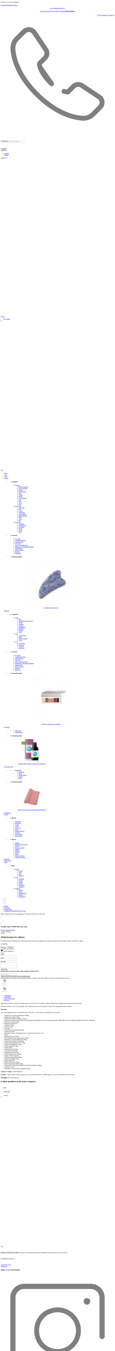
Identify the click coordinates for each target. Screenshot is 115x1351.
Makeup (21, 875)
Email (2, 958)
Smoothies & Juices (22, 886)
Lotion (21, 511)
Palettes (21, 630)
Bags (20, 778)
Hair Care (18, 522)
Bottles (21, 777)
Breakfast (21, 879)
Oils (20, 493)
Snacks (21, 884)
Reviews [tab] (6, 1001)
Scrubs (21, 495)
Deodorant (22, 512)
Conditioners (22, 525)
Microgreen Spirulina (21, 844)
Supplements (19, 732)
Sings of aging (19, 550)
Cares (20, 640)
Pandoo (17, 852)
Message (3, 961)
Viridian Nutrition (20, 857)
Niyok (17, 846)
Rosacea (17, 551)
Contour (21, 626)
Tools (20, 503)
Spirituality (22, 896)
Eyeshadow (22, 643)
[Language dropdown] (4, 150)
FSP (20, 501)
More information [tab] (9, 1000)
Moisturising (22, 491)
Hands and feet (23, 516)
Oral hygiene (22, 514)
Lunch (20, 880)
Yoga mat (21, 772)
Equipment (18, 770)
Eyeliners (21, 646)
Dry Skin (17, 539)
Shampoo (21, 524)
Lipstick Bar (22, 635)
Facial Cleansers (23, 487)
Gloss (20, 637)
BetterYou (18, 823)
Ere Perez (18, 828)
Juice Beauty (18, 834)
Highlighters (22, 627)
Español (6, 153)
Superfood (18, 730)
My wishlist (5, 319)
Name (2, 954)
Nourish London (20, 848)
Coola (17, 826)
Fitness (21, 895)
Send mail (4, 970)
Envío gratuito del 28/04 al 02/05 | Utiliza (57, 11)
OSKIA (17, 851)
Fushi (16, 829)
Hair (20, 874)
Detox (20, 892)
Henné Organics (19, 831)
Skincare (17, 485)
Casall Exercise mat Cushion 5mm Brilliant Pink (32, 810)
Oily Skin (18, 543)
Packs (20, 532)
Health (21, 890)
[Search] (17, 141)
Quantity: (4, 949)
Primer (21, 622)
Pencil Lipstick (23, 638)
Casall (17, 825)
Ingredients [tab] (7, 998)
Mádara (17, 843)
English (6, 155)
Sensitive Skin (19, 542)
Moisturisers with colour (26, 621)
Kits (20, 504)
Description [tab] (7, 996)
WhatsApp (4, 1267)
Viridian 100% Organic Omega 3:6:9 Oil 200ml (31, 764)
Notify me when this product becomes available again (15, 977)
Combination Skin (20, 540)
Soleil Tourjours (19, 856)
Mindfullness (22, 893)
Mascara (21, 645)
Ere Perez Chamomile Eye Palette (51, 724)
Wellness (17, 888)
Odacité (17, 849)
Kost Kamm (18, 836)
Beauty (17, 869)
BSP (20, 517)
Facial (17, 618)
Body (20, 872)
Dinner (21, 882)
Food (16, 877)
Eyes (16, 642)
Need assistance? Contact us (105, 15)
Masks (20, 496)
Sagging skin (19, 548)
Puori (16, 854)
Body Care (18, 506)
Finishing (21, 527)
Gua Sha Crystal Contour (51, 608)
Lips (20, 499)
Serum (20, 490)
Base (20, 619)
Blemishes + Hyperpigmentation (24, 547)
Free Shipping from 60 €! (57, 8)
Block (20, 773)
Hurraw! (17, 833)
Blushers (21, 629)
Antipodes (18, 821)
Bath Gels (21, 508)
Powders (21, 624)
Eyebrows (21, 648)
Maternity (18, 553)
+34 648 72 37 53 (6, 1266)
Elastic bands (22, 775)
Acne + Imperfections (21, 545)
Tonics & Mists (23, 488)
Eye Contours (23, 498)
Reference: (4, 947)
